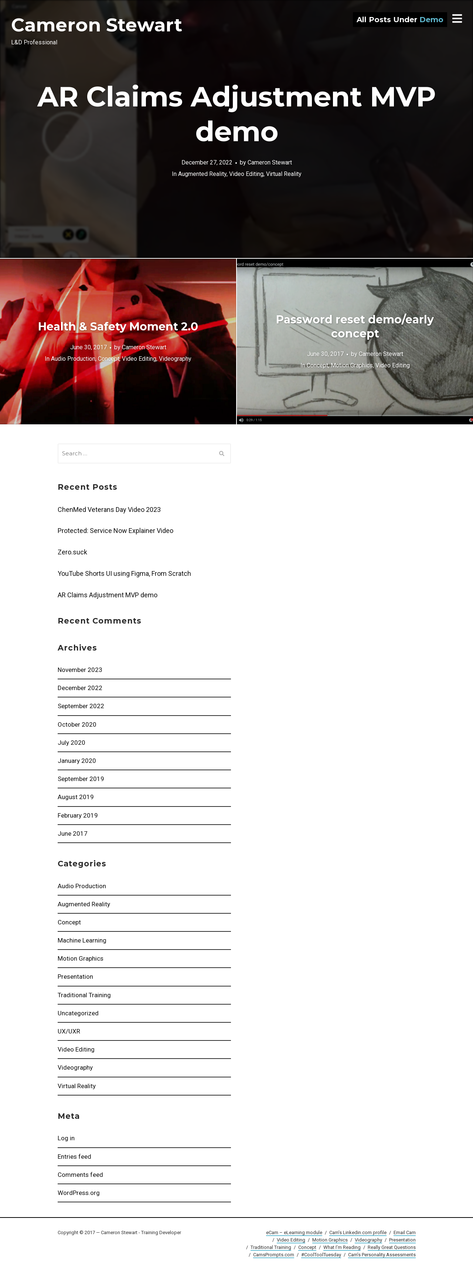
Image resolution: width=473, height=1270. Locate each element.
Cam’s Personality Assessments (382, 1254)
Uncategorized (78, 1013)
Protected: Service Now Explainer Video (115, 530)
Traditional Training (84, 995)
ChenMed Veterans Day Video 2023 (109, 509)
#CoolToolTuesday (321, 1254)
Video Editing (76, 1049)
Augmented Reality (84, 904)
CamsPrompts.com (273, 1254)
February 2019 (78, 815)
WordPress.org (79, 1192)
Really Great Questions (392, 1247)
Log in (66, 1138)
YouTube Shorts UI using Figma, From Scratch (124, 573)
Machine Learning (82, 940)
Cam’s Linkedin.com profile (358, 1232)
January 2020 (77, 760)
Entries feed (74, 1156)
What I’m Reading (342, 1247)
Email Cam (405, 1232)
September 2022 (81, 706)
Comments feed (80, 1174)
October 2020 (77, 724)
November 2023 (80, 669)
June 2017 (73, 833)
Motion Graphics (80, 958)
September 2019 (81, 778)
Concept (69, 922)
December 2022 (80, 688)
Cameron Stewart (96, 25)
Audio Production (82, 886)
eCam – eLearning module (294, 1232)
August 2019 (76, 797)
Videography (75, 1067)
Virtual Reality (77, 1086)
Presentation (75, 976)
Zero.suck (72, 552)
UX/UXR (69, 1031)
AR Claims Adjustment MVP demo (107, 595)
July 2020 (71, 742)
